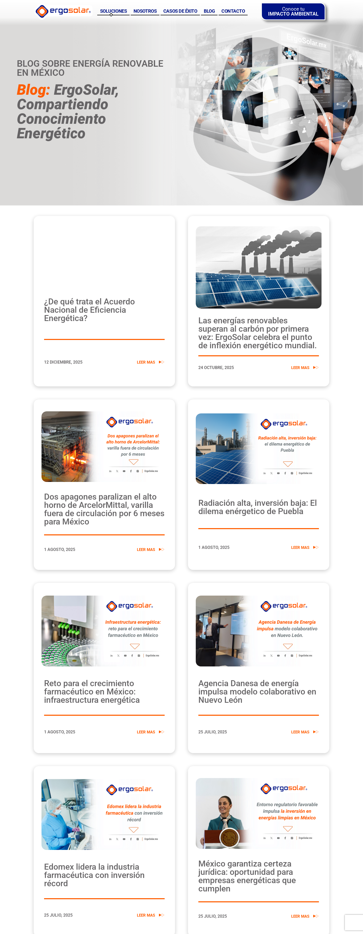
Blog (209, 11)
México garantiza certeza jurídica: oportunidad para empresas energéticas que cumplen (247, 876)
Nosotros (145, 11)
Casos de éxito (180, 11)
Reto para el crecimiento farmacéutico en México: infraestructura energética (92, 691)
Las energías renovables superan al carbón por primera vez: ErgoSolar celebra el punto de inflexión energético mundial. (257, 333)
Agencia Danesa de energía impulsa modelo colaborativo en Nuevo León (257, 691)
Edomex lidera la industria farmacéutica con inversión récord (94, 875)
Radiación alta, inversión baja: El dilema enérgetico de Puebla (257, 507)
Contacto (233, 11)
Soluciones (113, 11)
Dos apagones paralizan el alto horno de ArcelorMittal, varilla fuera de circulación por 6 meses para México (104, 509)
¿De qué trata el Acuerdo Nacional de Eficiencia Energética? (89, 310)
